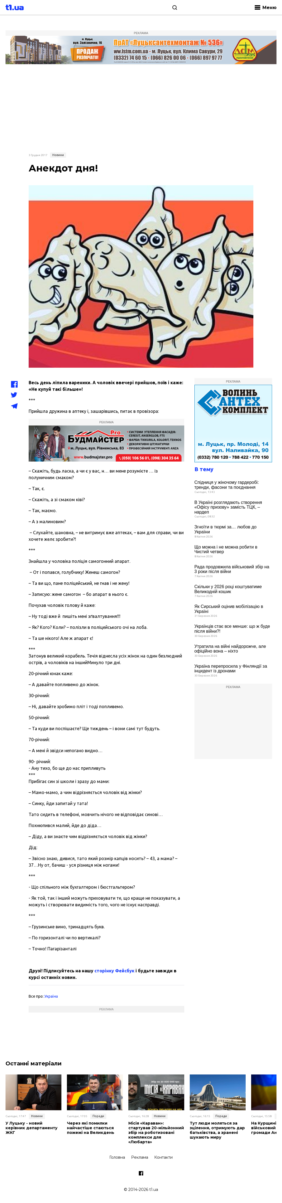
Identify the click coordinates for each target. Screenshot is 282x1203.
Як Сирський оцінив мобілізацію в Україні (228, 609)
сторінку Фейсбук (114, 970)
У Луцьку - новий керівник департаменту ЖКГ (32, 1128)
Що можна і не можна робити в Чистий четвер (225, 549)
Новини (58, 155)
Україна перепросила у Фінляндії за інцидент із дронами (230, 668)
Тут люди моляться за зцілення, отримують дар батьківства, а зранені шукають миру (217, 1130)
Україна (51, 996)
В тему (203, 469)
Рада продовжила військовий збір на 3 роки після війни (231, 569)
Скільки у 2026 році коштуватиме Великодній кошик (228, 589)
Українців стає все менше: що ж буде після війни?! (232, 629)
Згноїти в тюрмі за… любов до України (225, 529)
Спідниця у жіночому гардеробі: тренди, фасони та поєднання (226, 485)
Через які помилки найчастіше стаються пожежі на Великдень (90, 1128)
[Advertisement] (141, 107)
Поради (98, 1116)
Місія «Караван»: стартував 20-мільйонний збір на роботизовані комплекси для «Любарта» (156, 1132)
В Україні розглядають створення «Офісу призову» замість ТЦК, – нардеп (228, 507)
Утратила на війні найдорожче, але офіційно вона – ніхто (230, 649)
